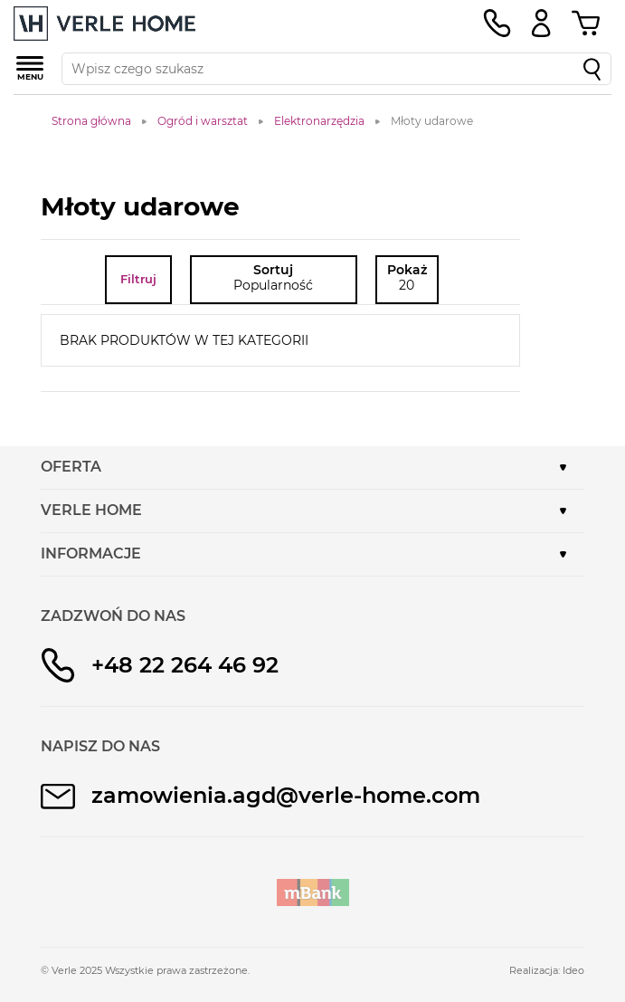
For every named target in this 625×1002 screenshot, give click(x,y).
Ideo (573, 970)
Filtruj (138, 279)
